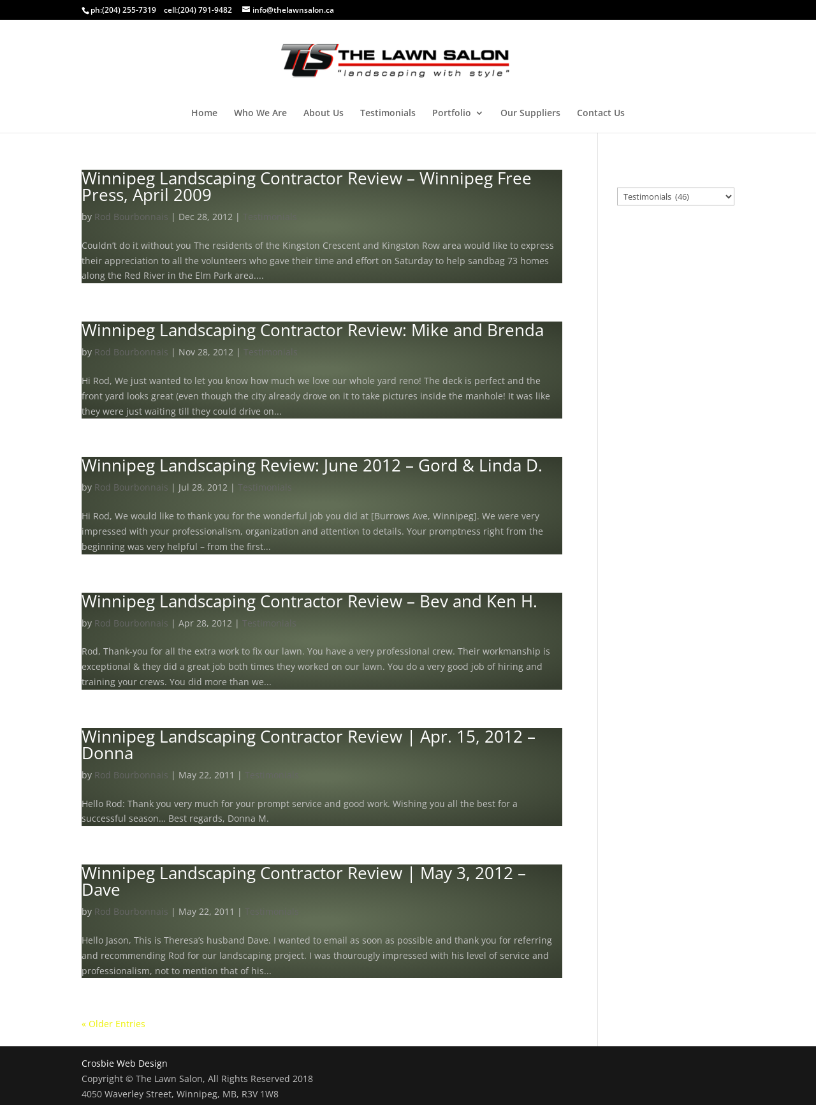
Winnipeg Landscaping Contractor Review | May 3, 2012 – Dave (304, 881)
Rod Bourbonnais (131, 217)
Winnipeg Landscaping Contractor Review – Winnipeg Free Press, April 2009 (307, 186)
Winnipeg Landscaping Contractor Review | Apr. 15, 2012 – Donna (309, 744)
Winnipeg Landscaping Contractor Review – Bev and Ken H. (309, 601)
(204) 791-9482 (205, 9)
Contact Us (601, 113)
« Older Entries (113, 1024)
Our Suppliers (530, 113)
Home (204, 113)
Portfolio (451, 113)
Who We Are (260, 113)
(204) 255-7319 (129, 9)
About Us (323, 113)
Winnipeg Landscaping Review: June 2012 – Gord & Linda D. (312, 465)
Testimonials (388, 113)
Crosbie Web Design (125, 1063)
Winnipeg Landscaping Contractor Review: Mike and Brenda (313, 329)
